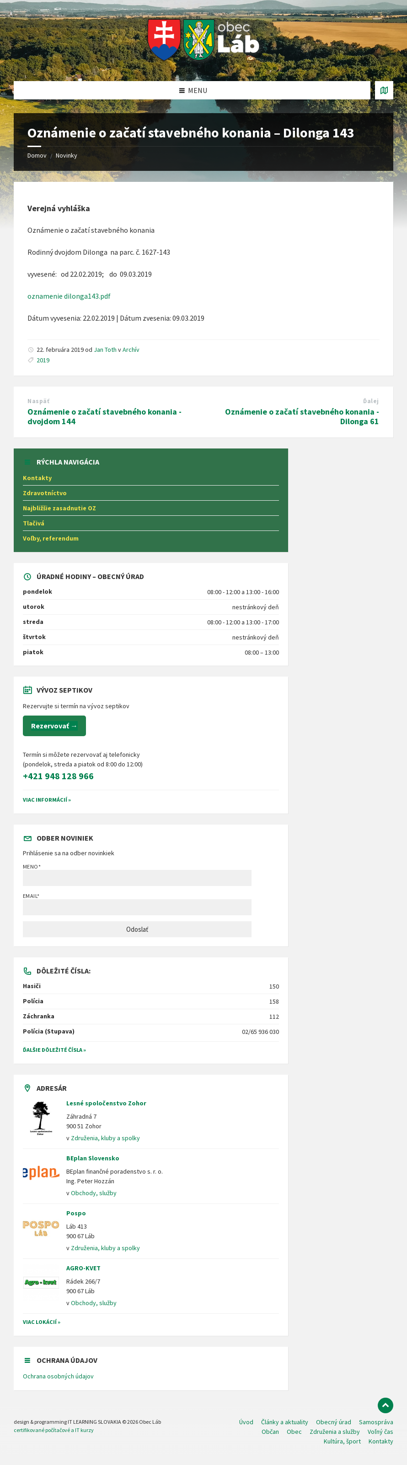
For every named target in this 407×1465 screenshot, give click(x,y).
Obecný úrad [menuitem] (333, 1422)
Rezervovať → (54, 725)
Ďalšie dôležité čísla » (54, 1049)
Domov (37, 155)
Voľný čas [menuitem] (380, 1431)
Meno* (137, 874)
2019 (43, 360)
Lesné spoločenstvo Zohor (106, 1103)
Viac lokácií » (41, 1321)
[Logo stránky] (203, 63)
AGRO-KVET (83, 1268)
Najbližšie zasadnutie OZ (59, 508)
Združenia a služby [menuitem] (335, 1431)
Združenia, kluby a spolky (105, 1138)
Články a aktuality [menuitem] (284, 1422)
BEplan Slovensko (92, 1158)
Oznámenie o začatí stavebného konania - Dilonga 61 (302, 416)
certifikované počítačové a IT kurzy (54, 1430)
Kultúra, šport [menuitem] (342, 1441)
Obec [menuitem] (294, 1431)
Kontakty (37, 478)
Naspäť (38, 401)
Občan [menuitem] (270, 1431)
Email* (137, 903)
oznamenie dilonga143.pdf (69, 296)
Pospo (76, 1213)
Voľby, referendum (51, 538)
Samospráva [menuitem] (376, 1422)
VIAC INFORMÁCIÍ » (47, 799)
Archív (131, 349)
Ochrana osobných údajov (58, 1376)
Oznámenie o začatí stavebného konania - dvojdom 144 (104, 416)
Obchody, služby (94, 1193)
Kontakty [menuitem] (381, 1441)
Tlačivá (33, 523)
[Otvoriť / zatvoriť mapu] (384, 90)
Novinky (66, 155)
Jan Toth (105, 349)
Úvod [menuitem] (246, 1422)
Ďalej (371, 401)
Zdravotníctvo (45, 493)
